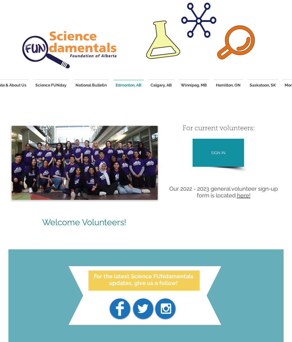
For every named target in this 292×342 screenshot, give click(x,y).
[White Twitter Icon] (143, 308)
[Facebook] (120, 308)
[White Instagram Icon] (166, 308)
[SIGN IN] (218, 153)
